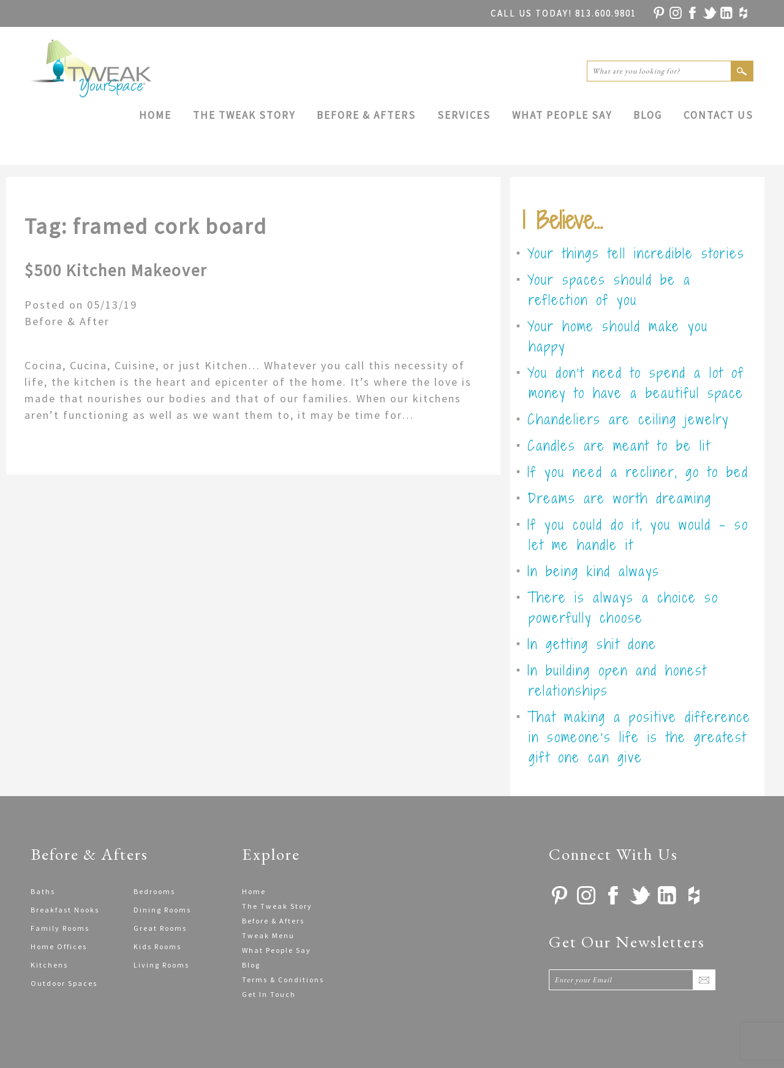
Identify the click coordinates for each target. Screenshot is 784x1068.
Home (155, 115)
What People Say (562, 115)
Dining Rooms (162, 909)
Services (464, 115)
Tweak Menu (268, 935)
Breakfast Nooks (65, 909)
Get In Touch (269, 994)
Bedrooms (154, 891)
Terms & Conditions (283, 979)
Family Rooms (60, 928)
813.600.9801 (563, 13)
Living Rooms (161, 964)
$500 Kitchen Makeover (115, 270)
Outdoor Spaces (64, 983)
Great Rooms (160, 928)
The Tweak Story (244, 115)
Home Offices (59, 946)
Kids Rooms (157, 946)
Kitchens (49, 964)
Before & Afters (366, 115)
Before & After (67, 321)
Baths (43, 891)
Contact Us (718, 115)
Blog (647, 115)
